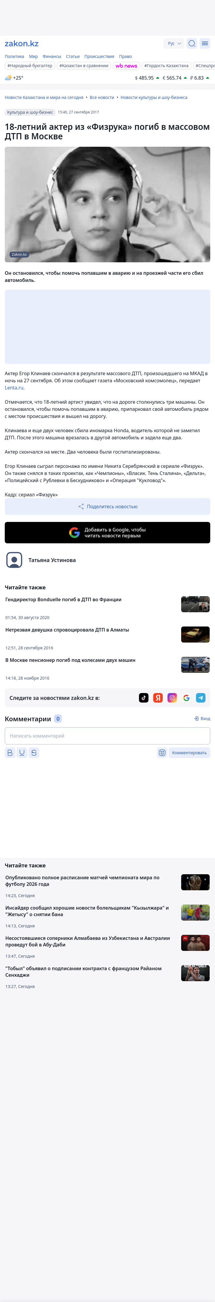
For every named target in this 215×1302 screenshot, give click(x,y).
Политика (14, 56)
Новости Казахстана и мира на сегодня (44, 97)
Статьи (73, 56)
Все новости (102, 97)
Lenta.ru (14, 387)
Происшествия (99, 56)
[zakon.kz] (22, 43)
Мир (33, 56)
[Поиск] (191, 43)
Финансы (52, 56)
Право (125, 56)
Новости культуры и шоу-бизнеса (154, 97)
